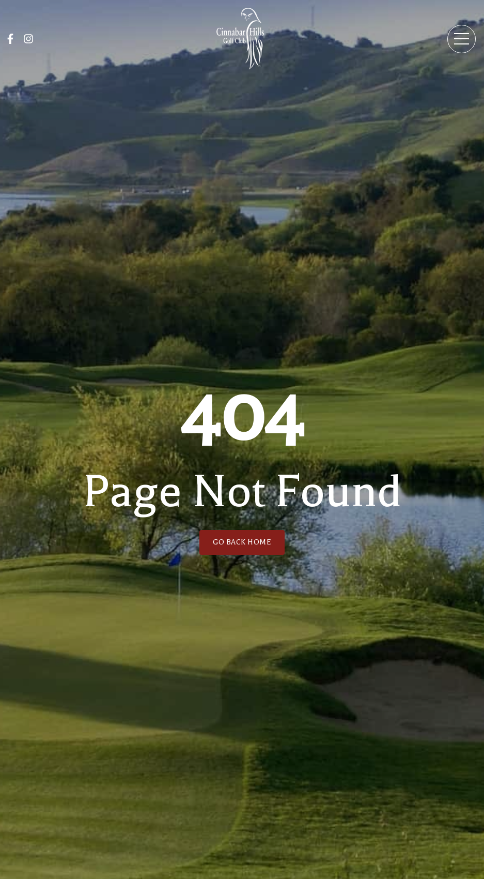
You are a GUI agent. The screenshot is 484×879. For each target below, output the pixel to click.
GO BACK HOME (242, 542)
